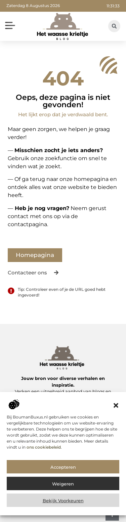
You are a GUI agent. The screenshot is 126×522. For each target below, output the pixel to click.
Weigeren (63, 492)
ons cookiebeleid (44, 455)
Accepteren (63, 475)
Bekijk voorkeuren (63, 509)
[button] (116, 414)
